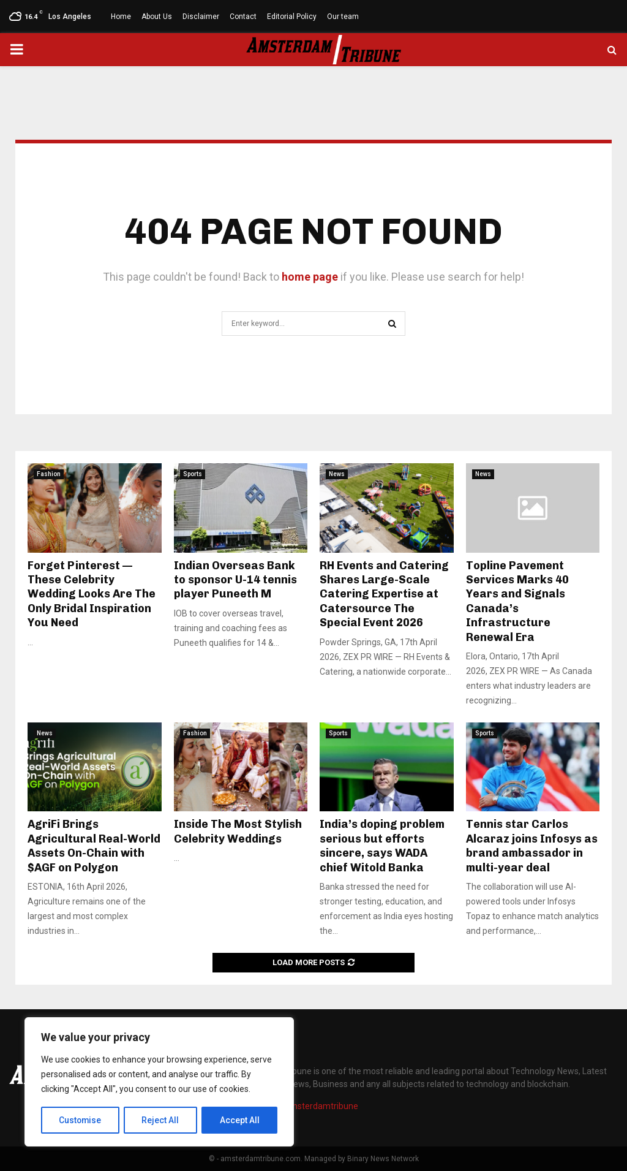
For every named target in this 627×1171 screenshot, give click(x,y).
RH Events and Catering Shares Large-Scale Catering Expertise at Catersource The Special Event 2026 (384, 594)
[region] (159, 1082)
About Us (156, 16)
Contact (243, 16)
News (337, 474)
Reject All (161, 1120)
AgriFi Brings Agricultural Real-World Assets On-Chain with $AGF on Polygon (94, 845)
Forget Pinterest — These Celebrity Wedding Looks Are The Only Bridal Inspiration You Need (92, 594)
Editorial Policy (292, 16)
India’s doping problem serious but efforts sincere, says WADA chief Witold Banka (382, 845)
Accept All (240, 1120)
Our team (343, 16)
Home (121, 16)
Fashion (49, 474)
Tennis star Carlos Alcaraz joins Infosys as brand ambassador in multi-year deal (532, 845)
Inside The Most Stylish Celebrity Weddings (238, 831)
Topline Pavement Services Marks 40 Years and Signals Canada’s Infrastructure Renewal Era (517, 601)
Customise (80, 1120)
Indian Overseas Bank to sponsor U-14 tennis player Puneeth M (235, 580)
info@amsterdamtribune (309, 1106)
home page (310, 276)
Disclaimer (200, 16)
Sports (192, 474)
